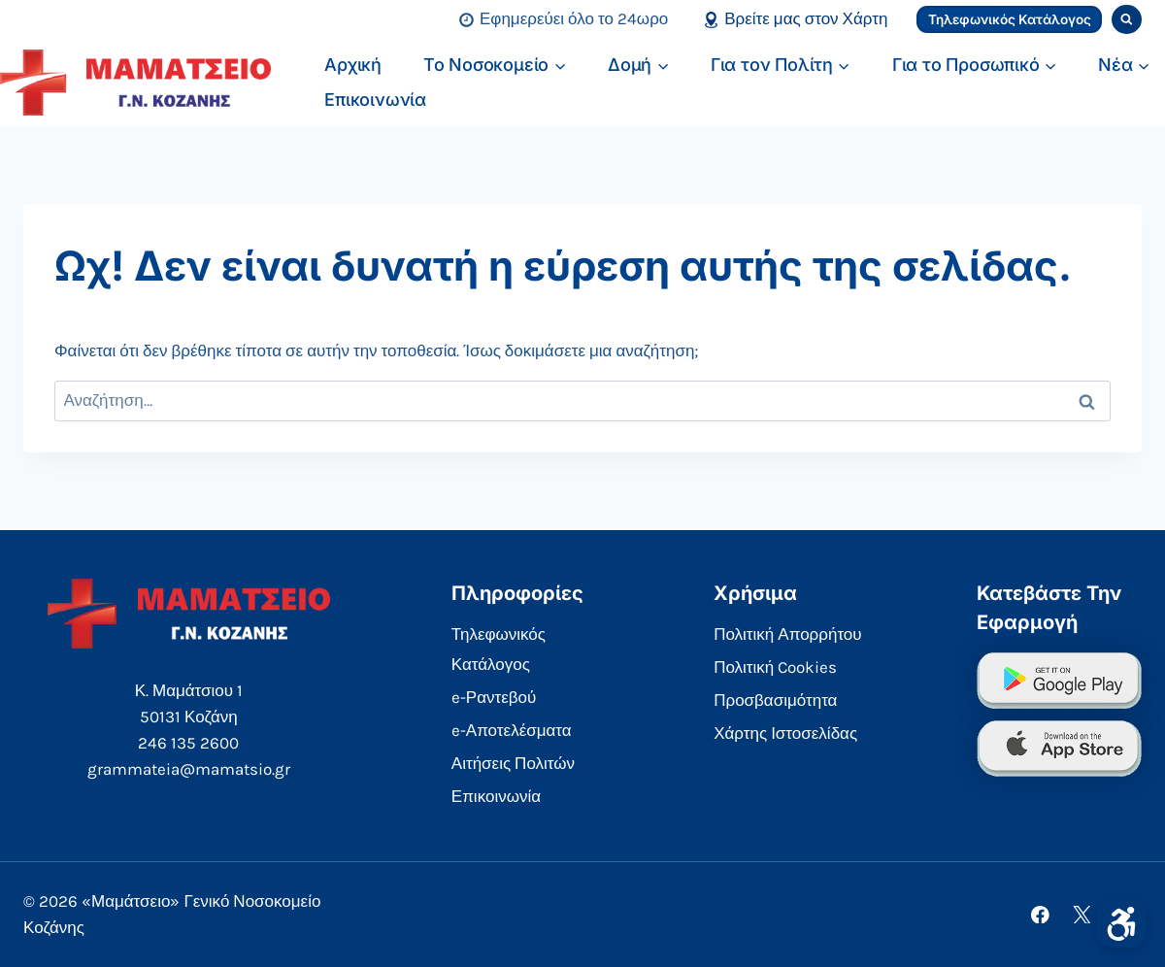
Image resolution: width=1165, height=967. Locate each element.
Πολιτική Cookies (775, 667)
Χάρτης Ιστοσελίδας (785, 733)
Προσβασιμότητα (775, 700)
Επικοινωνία (375, 99)
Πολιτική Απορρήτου (787, 634)
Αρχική (353, 64)
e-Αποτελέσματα (511, 730)
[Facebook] (1040, 914)
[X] (1082, 914)
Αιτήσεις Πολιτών (513, 763)
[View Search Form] (1127, 20)
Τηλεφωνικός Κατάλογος (1009, 19)
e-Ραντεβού (494, 697)
